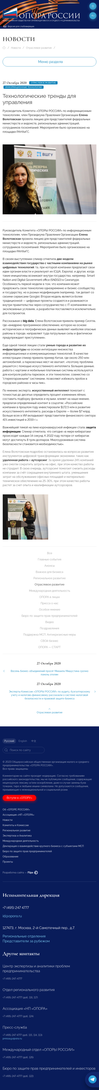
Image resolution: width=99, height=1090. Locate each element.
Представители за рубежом (26, 941)
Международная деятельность (49, 590)
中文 (33, 741)
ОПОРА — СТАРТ (49, 647)
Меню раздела (50, 62)
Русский (9, 741)
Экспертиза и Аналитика (17, 835)
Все (49, 553)
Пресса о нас (49, 603)
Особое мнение (49, 609)
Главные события (49, 559)
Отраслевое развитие (39, 47)
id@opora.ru (12, 916)
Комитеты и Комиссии (16, 825)
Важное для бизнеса (49, 572)
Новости (16, 47)
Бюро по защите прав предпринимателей (49, 615)
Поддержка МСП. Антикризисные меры (49, 634)
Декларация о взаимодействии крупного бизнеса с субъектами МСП (43, 846)
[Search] (24, 750)
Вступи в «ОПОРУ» (19, 797)
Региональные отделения (24, 936)
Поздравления (49, 628)
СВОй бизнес (49, 641)
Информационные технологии (23, 87)
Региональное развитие (49, 578)
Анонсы (49, 565)
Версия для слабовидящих (18, 26)
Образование (10, 856)
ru (92, 15)
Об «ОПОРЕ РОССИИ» (16, 809)
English (23, 741)
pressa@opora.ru (12, 1038)
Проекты (8, 861)
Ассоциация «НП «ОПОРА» (18, 814)
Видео (49, 622)
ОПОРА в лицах (49, 597)
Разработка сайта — (20, 872)
